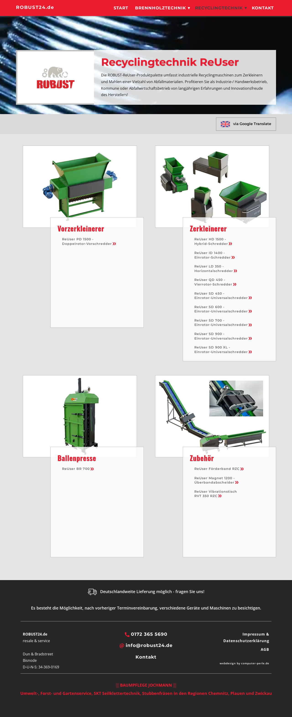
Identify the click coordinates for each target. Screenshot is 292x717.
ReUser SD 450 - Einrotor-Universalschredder (223, 295)
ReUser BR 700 (78, 469)
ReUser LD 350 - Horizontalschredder (215, 268)
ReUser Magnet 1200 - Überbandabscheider (216, 480)
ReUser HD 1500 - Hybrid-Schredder (213, 241)
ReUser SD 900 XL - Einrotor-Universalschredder (223, 349)
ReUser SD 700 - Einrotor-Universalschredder (223, 322)
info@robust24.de (146, 646)
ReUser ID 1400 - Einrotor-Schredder (214, 255)
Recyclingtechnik (219, 7)
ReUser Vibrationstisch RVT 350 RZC (216, 493)
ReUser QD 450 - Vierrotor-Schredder (215, 282)
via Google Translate (246, 124)
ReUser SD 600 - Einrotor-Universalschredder (223, 309)
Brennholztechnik (160, 7)
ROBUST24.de (35, 7)
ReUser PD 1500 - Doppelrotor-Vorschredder (89, 241)
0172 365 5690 (146, 634)
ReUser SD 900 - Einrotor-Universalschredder (223, 336)
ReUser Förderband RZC (219, 469)
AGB (265, 649)
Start (121, 7)
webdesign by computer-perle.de (244, 663)
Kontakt (263, 7)
